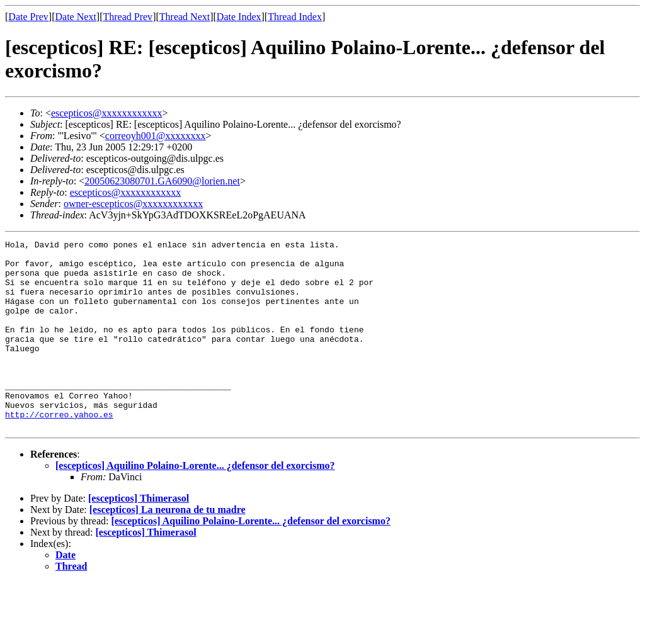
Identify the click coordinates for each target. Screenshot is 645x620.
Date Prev (28, 16)
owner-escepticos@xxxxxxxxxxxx (133, 203)
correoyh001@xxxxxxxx (155, 135)
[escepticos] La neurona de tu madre (167, 547)
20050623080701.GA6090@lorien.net (162, 181)
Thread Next (184, 16)
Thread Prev (127, 16)
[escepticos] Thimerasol (138, 536)
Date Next (75, 16)
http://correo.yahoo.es (59, 450)
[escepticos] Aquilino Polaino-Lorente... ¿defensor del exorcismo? (195, 503)
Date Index (239, 16)
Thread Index (295, 16)
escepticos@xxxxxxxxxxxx (106, 113)
